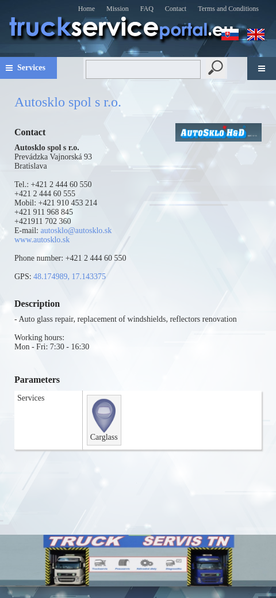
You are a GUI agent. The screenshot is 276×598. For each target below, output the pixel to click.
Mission (117, 9)
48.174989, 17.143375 (69, 276)
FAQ (147, 9)
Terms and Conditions (228, 9)
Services (31, 67)
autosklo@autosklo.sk (76, 230)
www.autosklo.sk (42, 239)
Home (86, 9)
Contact (175, 9)
